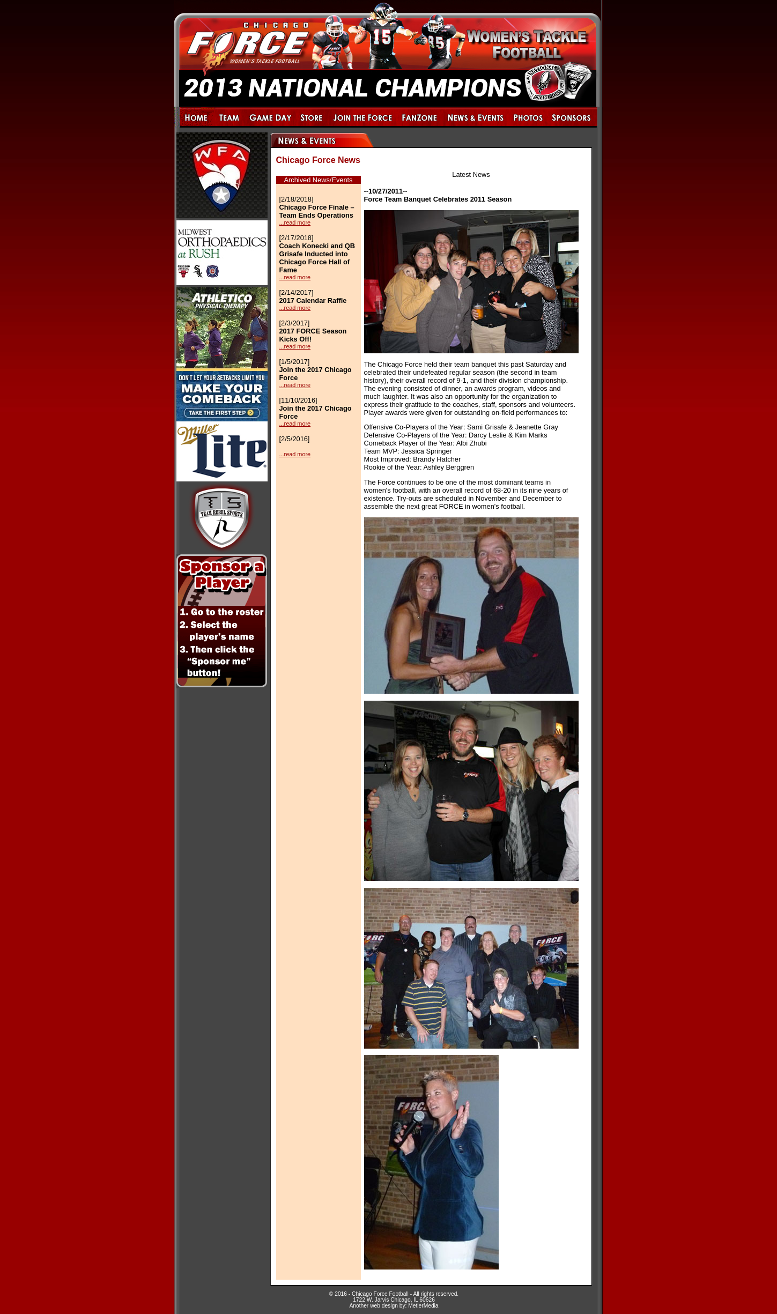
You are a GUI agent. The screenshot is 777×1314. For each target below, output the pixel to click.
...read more (295, 222)
